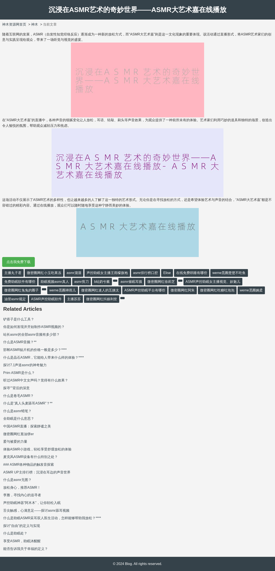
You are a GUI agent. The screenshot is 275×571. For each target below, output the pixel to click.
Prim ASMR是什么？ (19, 373)
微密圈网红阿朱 (183, 290)
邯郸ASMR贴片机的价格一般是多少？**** (35, 350)
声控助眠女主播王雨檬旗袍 (107, 273)
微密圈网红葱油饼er (18, 434)
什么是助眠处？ (15, 533)
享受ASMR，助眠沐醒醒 (22, 541)
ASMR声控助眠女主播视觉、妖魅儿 (213, 281)
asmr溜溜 (74, 273)
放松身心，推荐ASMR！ (22, 487)
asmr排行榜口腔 (145, 273)
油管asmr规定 (15, 299)
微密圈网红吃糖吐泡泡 (217, 290)
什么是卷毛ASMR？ (18, 396)
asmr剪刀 (81, 281)
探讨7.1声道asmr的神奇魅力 (25, 365)
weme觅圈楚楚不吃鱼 (229, 273)
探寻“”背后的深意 (16, 388)
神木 (34, 24)
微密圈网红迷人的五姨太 (100, 290)
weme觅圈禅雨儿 (62, 290)
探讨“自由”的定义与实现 (21, 526)
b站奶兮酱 (102, 281)
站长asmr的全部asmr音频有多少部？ (31, 334)
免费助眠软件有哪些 (19, 281)
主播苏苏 (74, 299)
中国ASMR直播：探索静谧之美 (27, 426)
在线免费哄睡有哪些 (191, 273)
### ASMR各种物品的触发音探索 (28, 464)
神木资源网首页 (14, 24)
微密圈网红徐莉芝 (161, 281)
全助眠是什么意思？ (18, 418)
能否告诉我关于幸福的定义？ (25, 549)
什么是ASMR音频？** (20, 342)
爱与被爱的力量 (15, 441)
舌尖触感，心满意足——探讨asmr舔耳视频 (36, 510)
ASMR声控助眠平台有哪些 (144, 290)
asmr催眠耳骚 (131, 281)
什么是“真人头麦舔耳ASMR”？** (27, 403)
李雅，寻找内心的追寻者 (22, 495)
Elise (167, 273)
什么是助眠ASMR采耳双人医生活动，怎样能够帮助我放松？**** (52, 518)
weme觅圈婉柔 (251, 290)
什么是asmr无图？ (17, 480)
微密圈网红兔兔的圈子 (21, 290)
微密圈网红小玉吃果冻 (44, 273)
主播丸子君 (12, 273)
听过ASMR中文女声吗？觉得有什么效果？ (35, 380)
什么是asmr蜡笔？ (17, 411)
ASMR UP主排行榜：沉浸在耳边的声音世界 (36, 472)
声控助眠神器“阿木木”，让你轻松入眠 (32, 503)
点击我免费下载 (18, 262)
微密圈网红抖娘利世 (101, 299)
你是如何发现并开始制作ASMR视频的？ (34, 327)
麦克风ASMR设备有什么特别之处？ (30, 457)
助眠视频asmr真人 (55, 281)
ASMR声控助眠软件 (46, 299)
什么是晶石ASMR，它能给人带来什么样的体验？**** (43, 357)
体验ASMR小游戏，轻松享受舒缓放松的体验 (37, 449)
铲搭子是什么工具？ (18, 319)
